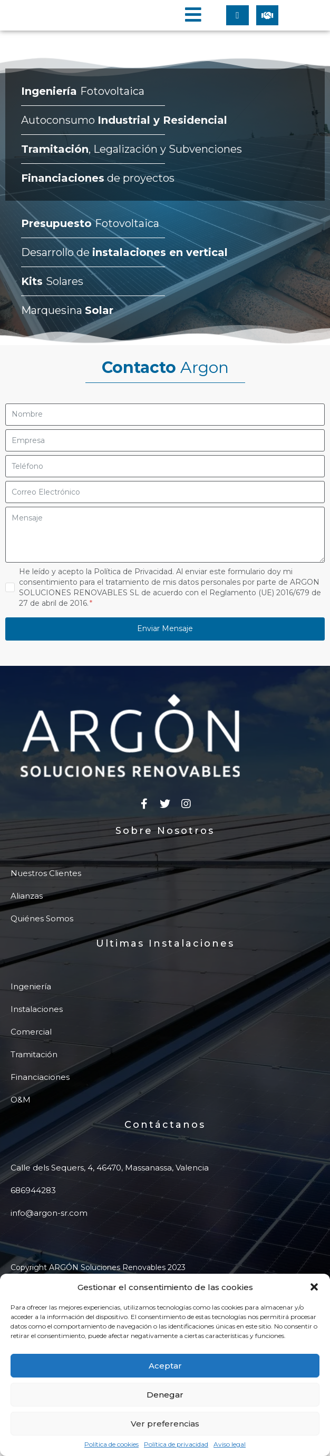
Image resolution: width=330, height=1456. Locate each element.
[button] (314, 1287)
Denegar (165, 1395)
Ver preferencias (165, 1424)
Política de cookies (111, 1444)
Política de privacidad (176, 1444)
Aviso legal (229, 1444)
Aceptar (165, 1366)
